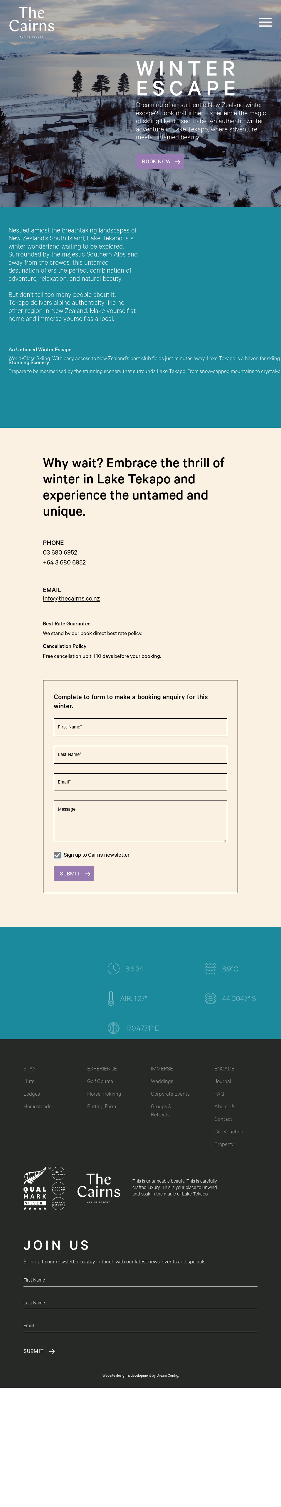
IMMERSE (162, 1069)
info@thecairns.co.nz (71, 599)
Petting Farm (101, 1107)
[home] (31, 22)
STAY (29, 1069)
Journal (222, 1082)
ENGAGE (224, 1069)
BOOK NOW (156, 161)
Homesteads (37, 1107)
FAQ (219, 1095)
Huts (28, 1082)
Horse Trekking (104, 1095)
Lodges (31, 1095)
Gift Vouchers (229, 1132)
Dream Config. (168, 1376)
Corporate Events (170, 1095)
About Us (224, 1107)
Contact (223, 1120)
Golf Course (100, 1082)
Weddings (162, 1082)
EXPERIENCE (102, 1069)
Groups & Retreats (162, 1111)
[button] (254, 22)
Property (224, 1145)
